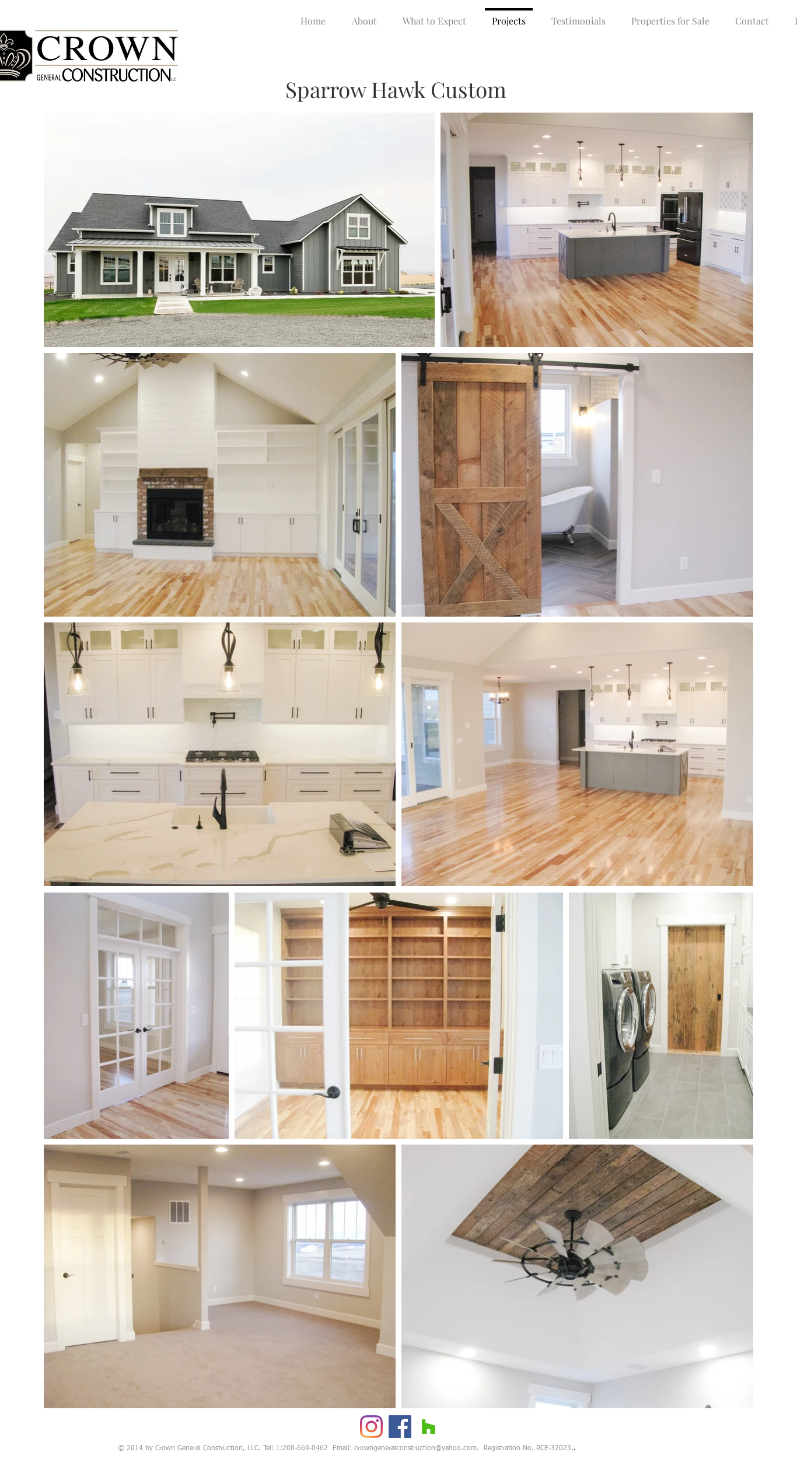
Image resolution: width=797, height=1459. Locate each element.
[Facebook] (400, 1426)
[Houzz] (428, 1426)
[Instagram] (371, 1426)
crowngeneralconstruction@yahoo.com (415, 1448)
